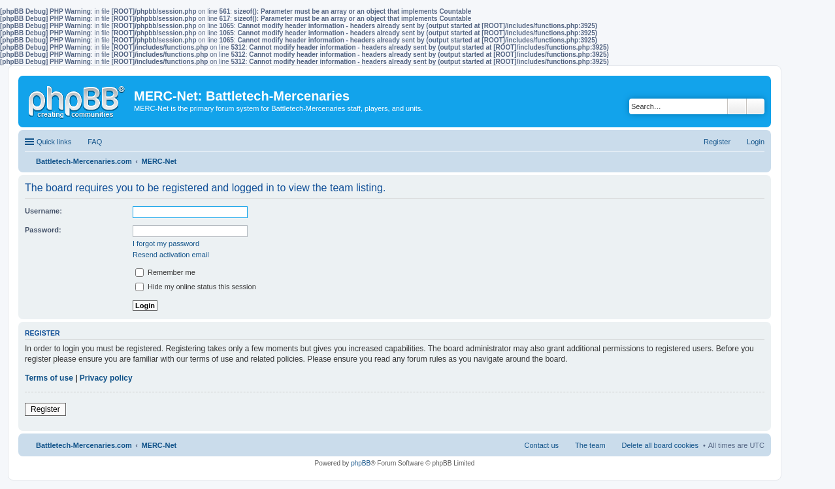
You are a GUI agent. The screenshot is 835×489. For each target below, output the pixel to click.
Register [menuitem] (717, 142)
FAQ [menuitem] (95, 142)
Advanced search (755, 106)
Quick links (54, 142)
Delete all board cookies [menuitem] (660, 445)
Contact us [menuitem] (541, 445)
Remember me (165, 272)
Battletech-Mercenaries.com (84, 445)
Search (737, 106)
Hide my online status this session (195, 287)
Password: (43, 230)
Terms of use (49, 378)
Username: (43, 211)
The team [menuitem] (590, 445)
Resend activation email (171, 255)
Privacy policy (106, 378)
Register (45, 409)
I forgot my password (166, 243)
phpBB (360, 463)
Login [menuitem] (755, 142)
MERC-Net (158, 445)
